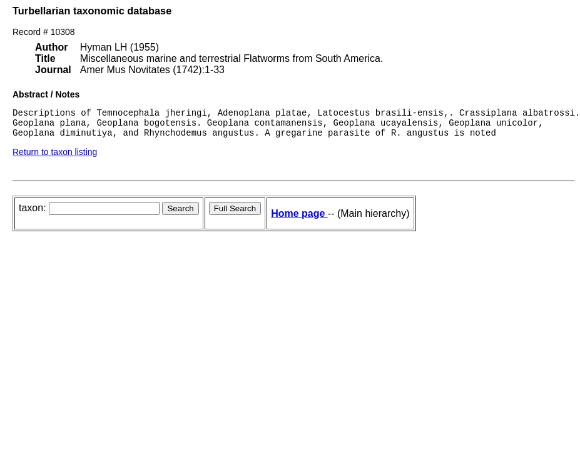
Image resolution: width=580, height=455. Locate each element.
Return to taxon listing (55, 157)
